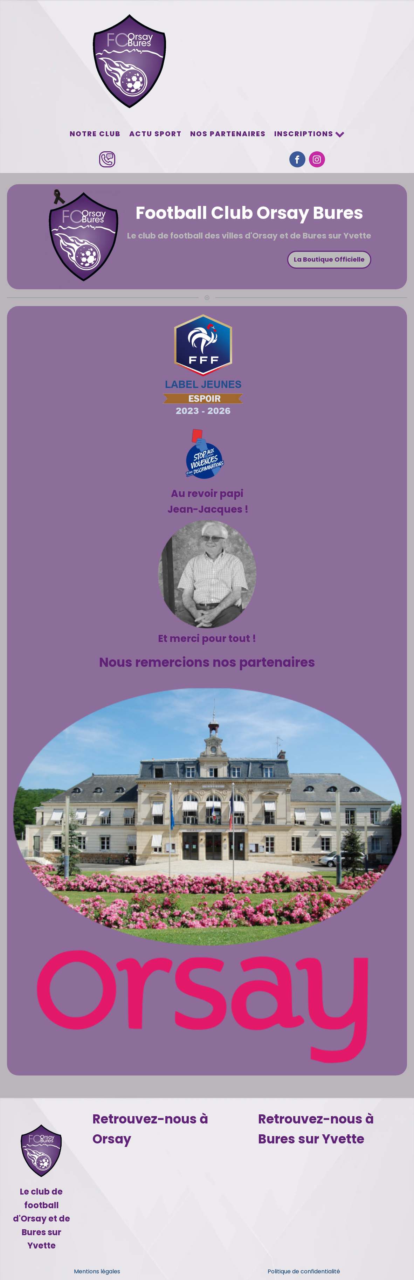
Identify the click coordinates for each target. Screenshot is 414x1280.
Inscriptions (309, 134)
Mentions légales (97, 1271)
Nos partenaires (228, 134)
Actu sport (155, 134)
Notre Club (95, 134)
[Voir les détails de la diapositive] (207, 875)
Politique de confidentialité (304, 1271)
